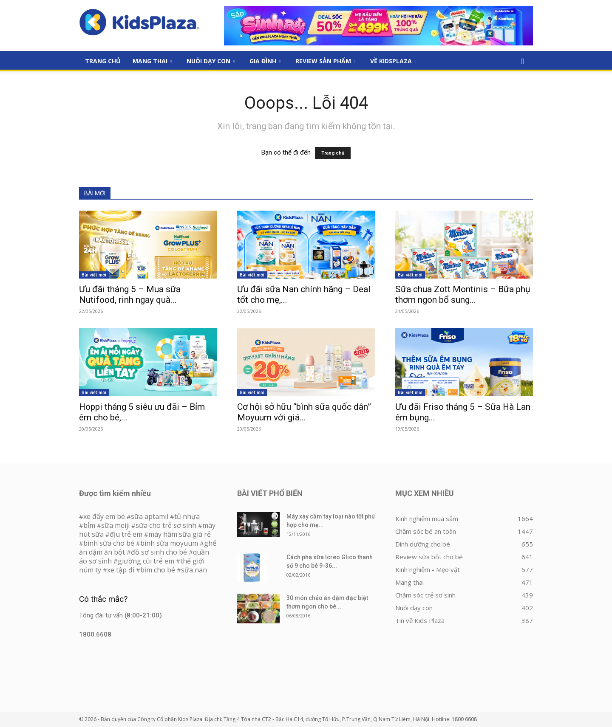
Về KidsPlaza (393, 61)
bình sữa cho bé (108, 543)
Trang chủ (332, 153)
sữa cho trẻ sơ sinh (166, 525)
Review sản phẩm (325, 61)
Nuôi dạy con (211, 61)
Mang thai (152, 61)
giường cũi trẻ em (146, 561)
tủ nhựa (187, 516)
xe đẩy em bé (105, 516)
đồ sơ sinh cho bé (159, 552)
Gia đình (264, 61)
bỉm (89, 525)
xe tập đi (120, 570)
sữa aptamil (149, 516)
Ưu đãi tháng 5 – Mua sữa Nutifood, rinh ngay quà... (130, 294)
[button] (523, 61)
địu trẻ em (126, 534)
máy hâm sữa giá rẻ (179, 534)
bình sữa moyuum (169, 543)
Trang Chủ (103, 61)
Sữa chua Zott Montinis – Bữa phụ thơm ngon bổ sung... (462, 294)
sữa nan (194, 570)
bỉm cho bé (157, 570)
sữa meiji (115, 525)
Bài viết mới (94, 275)
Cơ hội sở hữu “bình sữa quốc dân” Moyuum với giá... (304, 412)
